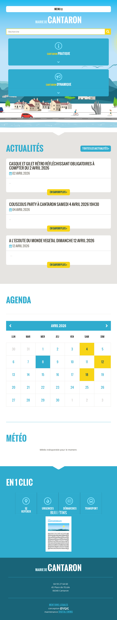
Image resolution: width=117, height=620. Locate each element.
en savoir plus (58, 192)
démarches (69, 503)
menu (58, 9)
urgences (48, 503)
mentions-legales (58, 604)
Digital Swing (65, 611)
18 (86, 374)
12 (102, 362)
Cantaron (58, 20)
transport (91, 503)
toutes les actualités (95, 148)
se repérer (26, 505)
